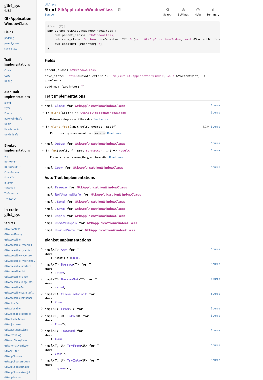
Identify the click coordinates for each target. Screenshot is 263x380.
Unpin (60, 216)
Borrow (67, 264)
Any (64, 249)
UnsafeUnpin (66, 223)
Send (61, 201)
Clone (60, 106)
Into (71, 316)
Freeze (61, 187)
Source (49, 14)
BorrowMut (70, 279)
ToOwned (68, 331)
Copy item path (119, 9)
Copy (59, 167)
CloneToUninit (74, 294)
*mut (139, 39)
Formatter (94, 150)
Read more (101, 119)
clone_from (60, 126)
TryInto (74, 360)
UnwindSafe (65, 230)
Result (124, 150)
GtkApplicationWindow (162, 39)
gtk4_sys (50, 4)
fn (131, 39)
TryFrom (74, 345)
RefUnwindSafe (68, 194)
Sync (61, 209)
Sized (74, 257)
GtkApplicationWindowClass (100, 106)
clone (55, 112)
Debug (60, 143)
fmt (54, 150)
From (65, 309)
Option (89, 39)
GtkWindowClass (100, 35)
